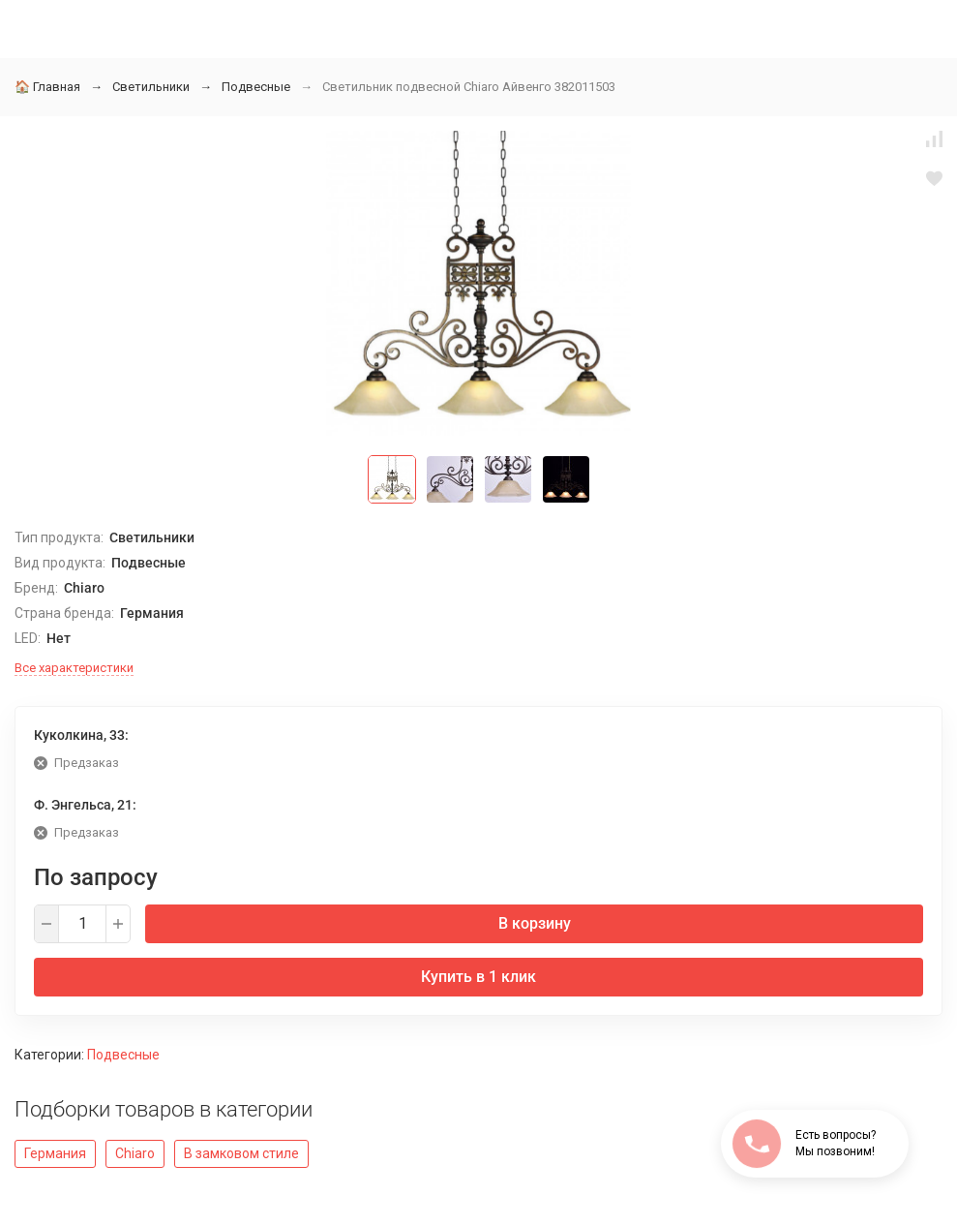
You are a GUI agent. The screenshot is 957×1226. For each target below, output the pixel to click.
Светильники (151, 86)
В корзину (534, 923)
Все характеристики (74, 667)
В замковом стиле (241, 1153)
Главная (47, 86)
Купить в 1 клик (478, 976)
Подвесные (256, 86)
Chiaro (135, 1153)
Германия (55, 1153)
